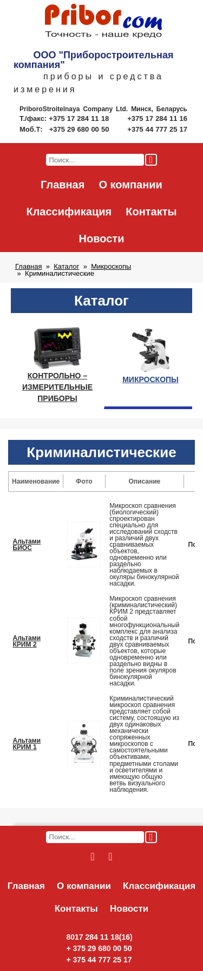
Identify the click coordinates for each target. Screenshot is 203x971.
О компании (130, 185)
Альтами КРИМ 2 (27, 641)
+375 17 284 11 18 (80, 118)
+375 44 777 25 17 (157, 129)
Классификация (69, 212)
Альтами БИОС (27, 545)
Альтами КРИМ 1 (27, 744)
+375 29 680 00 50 (80, 129)
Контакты (151, 212)
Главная (62, 185)
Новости (102, 239)
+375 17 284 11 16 (157, 118)
